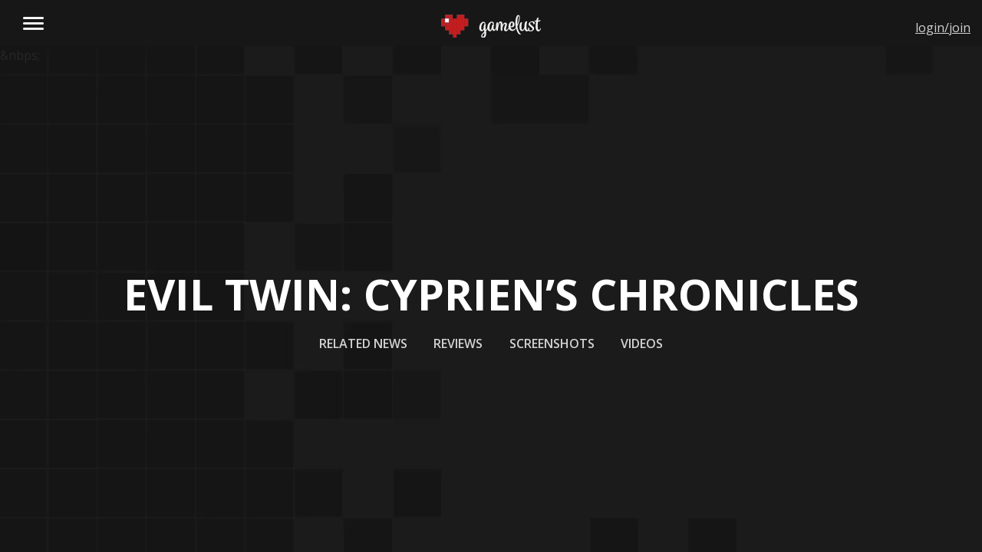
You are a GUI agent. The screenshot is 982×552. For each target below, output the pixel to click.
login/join (942, 27)
